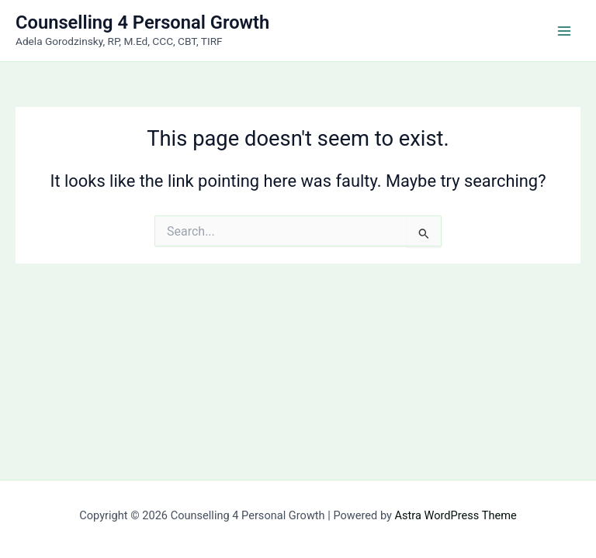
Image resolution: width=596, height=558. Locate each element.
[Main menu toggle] (564, 31)
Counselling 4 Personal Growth (142, 22)
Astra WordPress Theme (456, 515)
